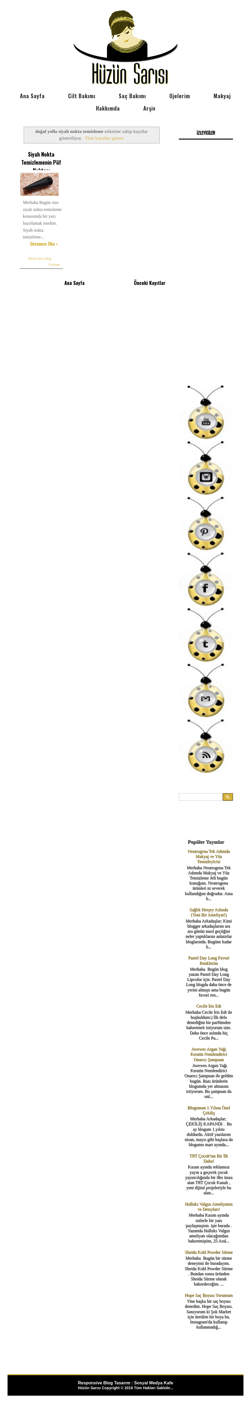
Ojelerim (179, 96)
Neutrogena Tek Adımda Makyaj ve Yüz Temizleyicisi (208, 856)
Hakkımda (108, 108)
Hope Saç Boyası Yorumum (209, 1295)
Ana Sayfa (32, 96)
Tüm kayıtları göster (104, 138)
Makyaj (222, 96)
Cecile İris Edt (208, 1006)
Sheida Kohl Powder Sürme (208, 1252)
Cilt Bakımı (81, 96)
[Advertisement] (206, 285)
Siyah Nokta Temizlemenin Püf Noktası (41, 162)
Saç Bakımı (132, 96)
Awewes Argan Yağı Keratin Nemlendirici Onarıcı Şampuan (208, 1054)
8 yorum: (54, 264)
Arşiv (149, 108)
